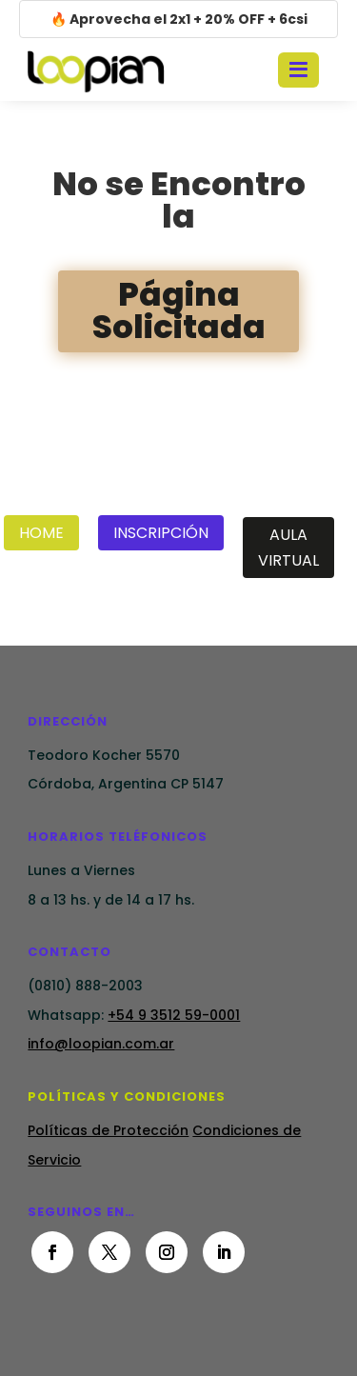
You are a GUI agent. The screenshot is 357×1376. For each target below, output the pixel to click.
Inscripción (160, 533)
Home (41, 533)
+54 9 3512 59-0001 (174, 1015)
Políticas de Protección (108, 1130)
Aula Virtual (288, 547)
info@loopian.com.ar (101, 1043)
